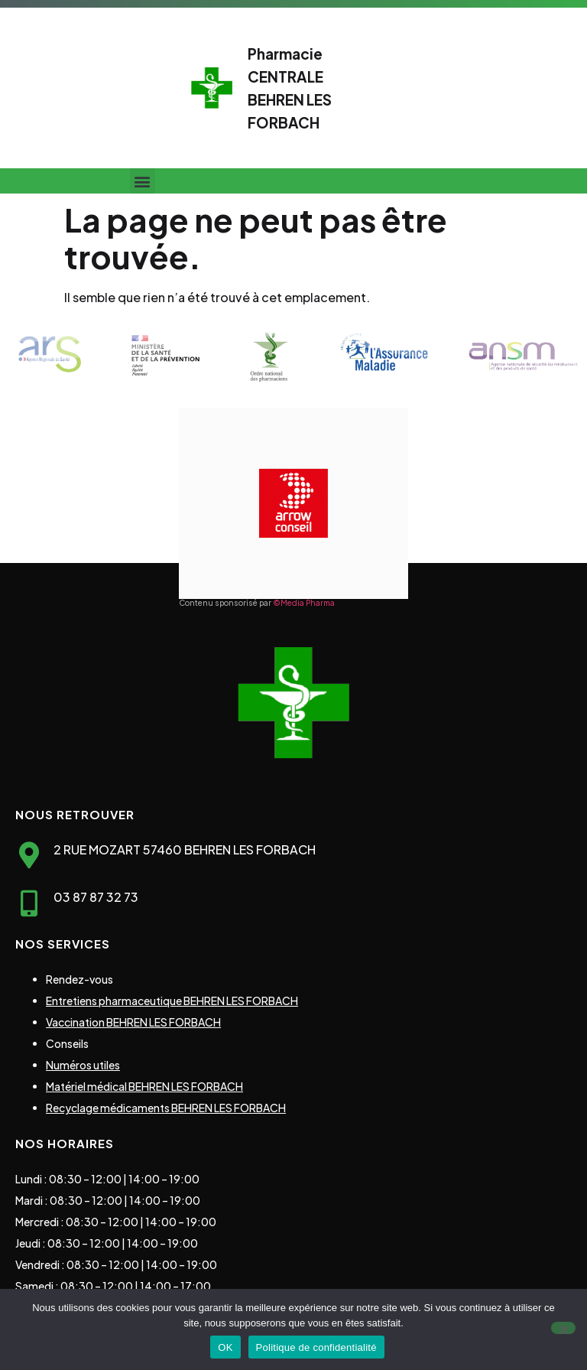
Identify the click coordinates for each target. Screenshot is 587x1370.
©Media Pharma (304, 602)
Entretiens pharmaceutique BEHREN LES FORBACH (172, 1000)
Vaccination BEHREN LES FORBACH (133, 1022)
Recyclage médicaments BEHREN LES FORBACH (166, 1108)
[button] (142, 181)
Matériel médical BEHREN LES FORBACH (144, 1086)
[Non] (563, 1328)
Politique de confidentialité (316, 1347)
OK (225, 1347)
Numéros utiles (83, 1065)
